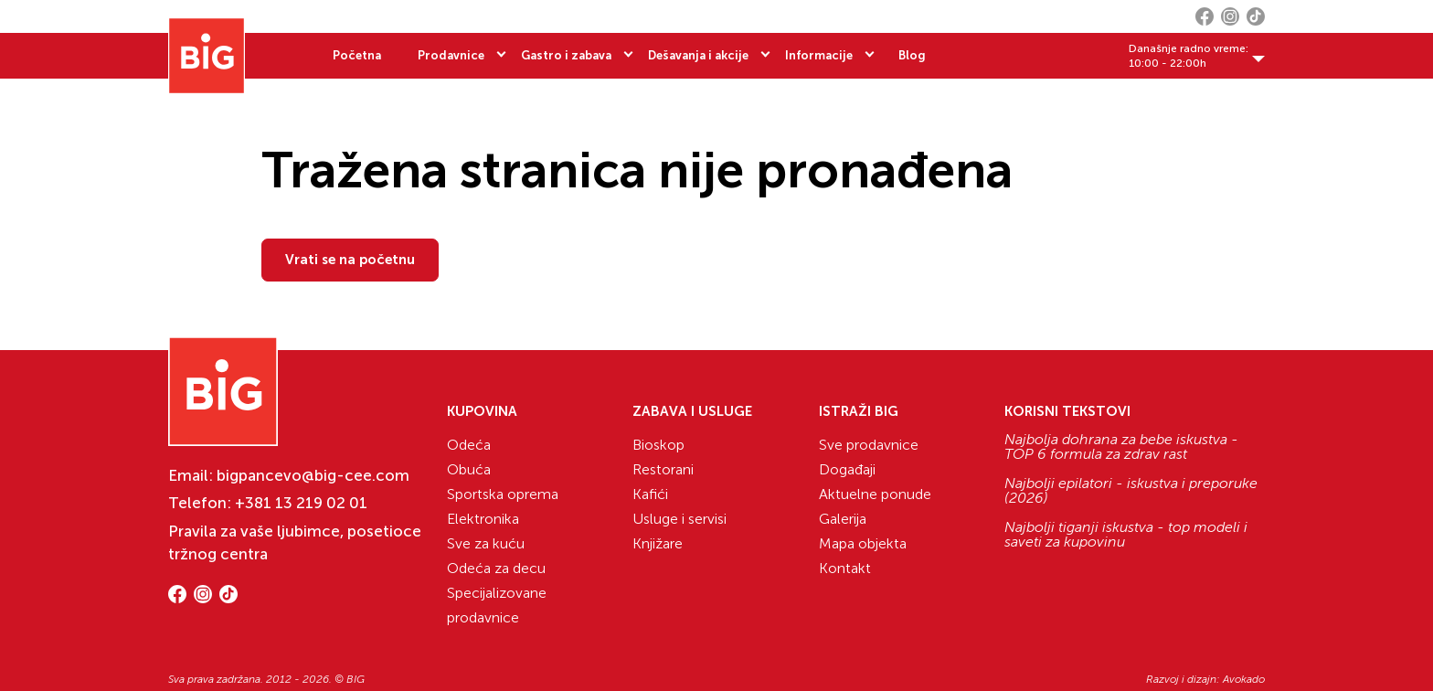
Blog (912, 55)
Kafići (650, 494)
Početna (357, 55)
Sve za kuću (486, 543)
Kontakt (845, 568)
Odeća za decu (496, 568)
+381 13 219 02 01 (301, 503)
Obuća (469, 469)
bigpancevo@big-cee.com (313, 475)
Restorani (663, 469)
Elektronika (483, 518)
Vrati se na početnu (350, 259)
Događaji (847, 469)
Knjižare (657, 543)
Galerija (842, 518)
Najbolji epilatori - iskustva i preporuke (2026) (1131, 490)
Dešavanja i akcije (698, 55)
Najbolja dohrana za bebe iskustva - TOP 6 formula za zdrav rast (1121, 447)
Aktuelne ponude (875, 494)
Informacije (819, 55)
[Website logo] (206, 55)
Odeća (469, 444)
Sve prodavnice (868, 444)
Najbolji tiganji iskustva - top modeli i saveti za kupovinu (1125, 534)
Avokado (1244, 679)
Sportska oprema (502, 494)
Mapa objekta (863, 543)
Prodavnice (451, 55)
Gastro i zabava (566, 55)
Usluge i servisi (679, 518)
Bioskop (658, 444)
